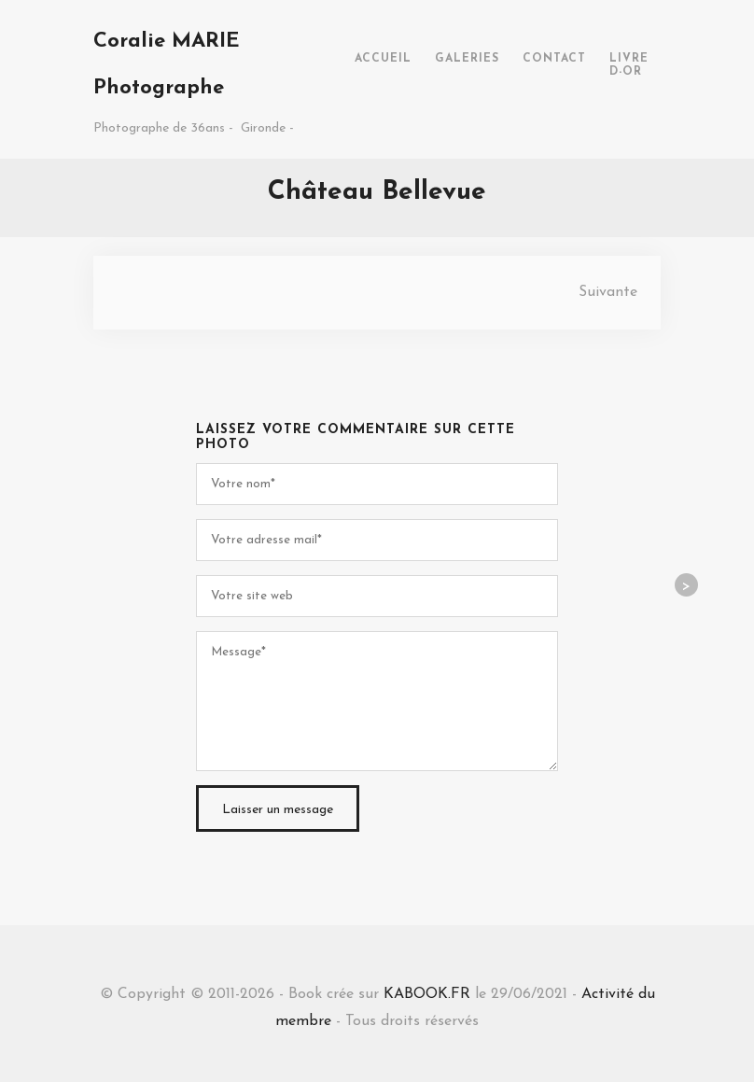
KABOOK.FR (427, 994)
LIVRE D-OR (629, 65)
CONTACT (554, 58)
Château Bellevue (377, 192)
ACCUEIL (383, 58)
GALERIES (467, 58)
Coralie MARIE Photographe (166, 65)
